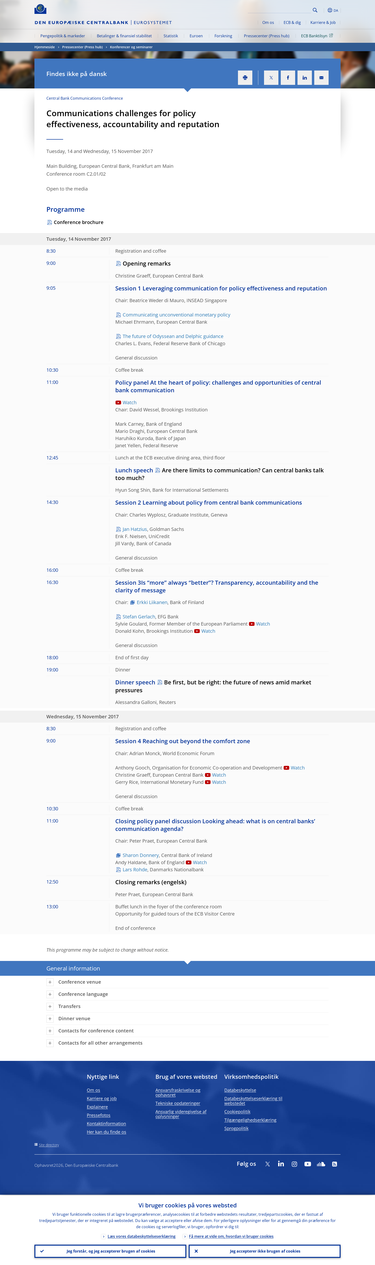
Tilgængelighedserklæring (250, 1120)
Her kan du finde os (106, 1132)
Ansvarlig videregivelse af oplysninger (180, 1114)
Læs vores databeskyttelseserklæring (142, 1235)
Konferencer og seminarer (131, 47)
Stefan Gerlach (139, 616)
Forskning (223, 35)
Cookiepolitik (237, 1111)
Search (315, 10)
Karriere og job (102, 1098)
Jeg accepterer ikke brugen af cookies (265, 1251)
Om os (268, 22)
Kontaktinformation (106, 1123)
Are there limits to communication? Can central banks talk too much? (219, 474)
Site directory (49, 1145)
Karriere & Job (323, 22)
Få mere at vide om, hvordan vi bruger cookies (231, 1235)
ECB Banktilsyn (318, 35)
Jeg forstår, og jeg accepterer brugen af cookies (110, 1251)
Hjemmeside (44, 47)
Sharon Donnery (141, 855)
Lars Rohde (135, 869)
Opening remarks (147, 263)
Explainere (97, 1107)
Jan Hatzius (135, 529)
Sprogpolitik (236, 1128)
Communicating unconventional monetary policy (176, 314)
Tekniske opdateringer (177, 1103)
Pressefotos (98, 1115)
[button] (324, 10)
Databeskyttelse (240, 1090)
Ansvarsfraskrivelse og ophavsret (177, 1092)
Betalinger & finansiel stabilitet (124, 35)
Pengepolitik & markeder (62, 35)
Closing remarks (137, 882)
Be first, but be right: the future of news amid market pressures (213, 686)
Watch (130, 402)
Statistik (171, 35)
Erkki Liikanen (152, 602)
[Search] (287, 9)
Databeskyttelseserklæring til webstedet (253, 1101)
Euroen (196, 35)
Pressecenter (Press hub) (266, 35)
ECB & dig (292, 22)
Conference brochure (79, 222)
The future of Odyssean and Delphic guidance (173, 336)
